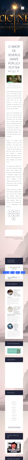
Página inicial (19, 237)
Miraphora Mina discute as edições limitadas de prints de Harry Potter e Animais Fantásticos (14, 282)
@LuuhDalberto (13, 71)
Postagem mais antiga (18, 239)
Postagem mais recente (10, 237)
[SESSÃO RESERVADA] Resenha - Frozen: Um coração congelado (16, 315)
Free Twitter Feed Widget (14, 416)
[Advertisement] (14, 248)
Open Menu (22, 8)
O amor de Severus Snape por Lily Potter (14, 57)
